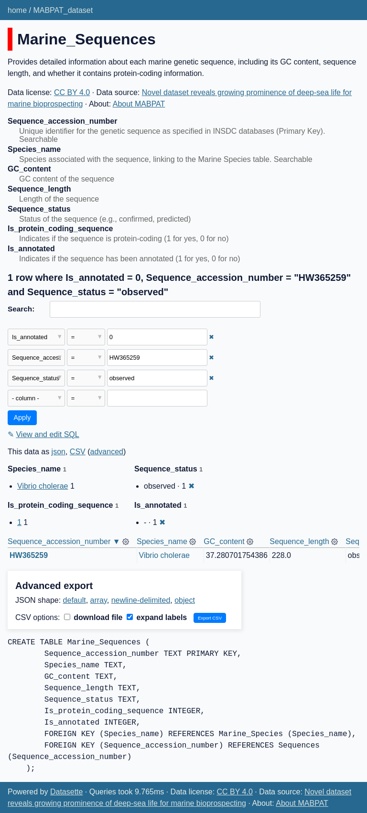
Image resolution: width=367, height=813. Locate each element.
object (184, 600)
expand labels (157, 617)
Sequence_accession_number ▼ (64, 541)
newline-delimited (141, 600)
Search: (21, 309)
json (58, 452)
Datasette (66, 792)
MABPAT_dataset (63, 10)
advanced (106, 452)
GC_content (224, 541)
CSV (78, 452)
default (74, 600)
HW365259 (29, 555)
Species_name (162, 541)
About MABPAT (139, 104)
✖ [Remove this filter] (211, 337)
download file (93, 617)
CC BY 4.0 (72, 92)
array (98, 600)
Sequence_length (299, 541)
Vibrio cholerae (42, 486)
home (17, 10)
